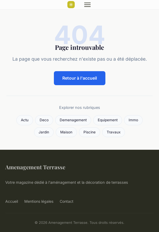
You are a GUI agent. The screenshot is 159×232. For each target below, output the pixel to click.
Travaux (113, 132)
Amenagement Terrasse (35, 167)
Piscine (89, 132)
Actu (25, 120)
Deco (44, 120)
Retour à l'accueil (79, 78)
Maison (66, 132)
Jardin (44, 132)
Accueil (11, 201)
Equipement (108, 120)
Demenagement (73, 120)
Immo (133, 120)
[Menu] (87, 5)
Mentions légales (38, 201)
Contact (66, 201)
